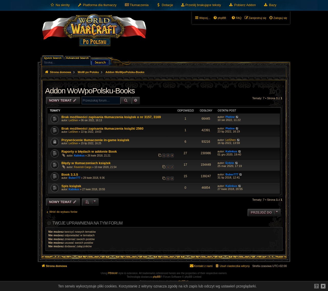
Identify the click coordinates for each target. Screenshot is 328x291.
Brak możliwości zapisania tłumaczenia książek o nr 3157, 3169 (111, 117)
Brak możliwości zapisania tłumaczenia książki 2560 (102, 128)
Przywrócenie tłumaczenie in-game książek (95, 140)
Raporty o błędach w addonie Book (89, 151)
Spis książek (71, 186)
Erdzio (229, 162)
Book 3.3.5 (69, 174)
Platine (230, 116)
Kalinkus (79, 155)
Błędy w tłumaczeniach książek (86, 163)
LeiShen (73, 120)
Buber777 (74, 177)
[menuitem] (60, 5)
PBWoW (113, 273)
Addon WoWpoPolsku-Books (90, 90)
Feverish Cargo (82, 167)
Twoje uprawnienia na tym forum (87, 223)
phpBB (157, 276)
